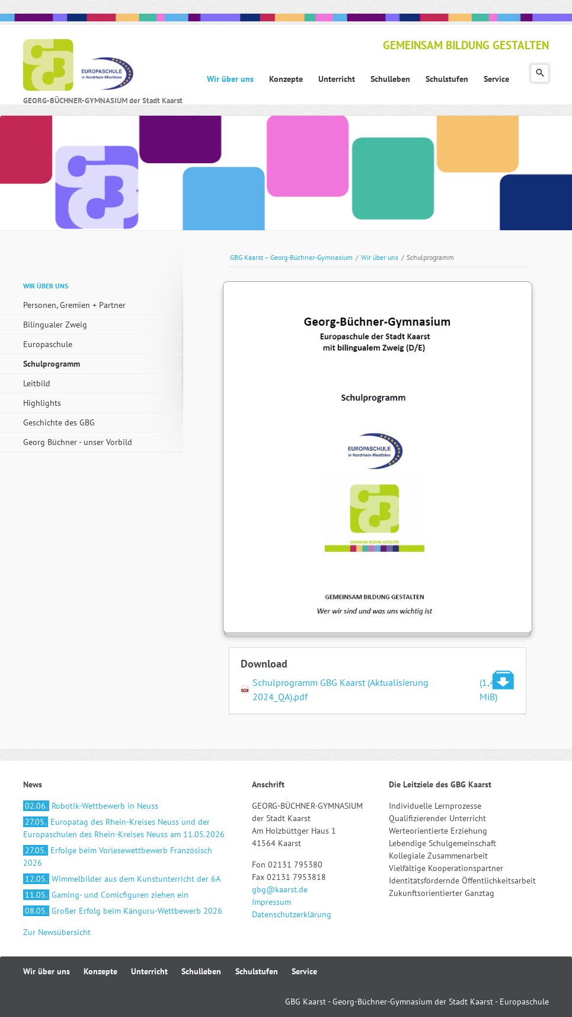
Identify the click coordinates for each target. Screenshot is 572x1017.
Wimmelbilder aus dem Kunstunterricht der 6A (122, 878)
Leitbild (36, 383)
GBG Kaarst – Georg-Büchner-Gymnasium (291, 257)
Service (304, 971)
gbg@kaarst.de (280, 889)
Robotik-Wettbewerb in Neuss (90, 805)
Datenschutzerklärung (291, 914)
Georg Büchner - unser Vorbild (77, 442)
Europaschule (47, 344)
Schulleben (201, 971)
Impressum (271, 902)
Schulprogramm (51, 363)
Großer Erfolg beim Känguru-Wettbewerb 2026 (122, 910)
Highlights (42, 403)
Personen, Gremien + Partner (74, 305)
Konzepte (100, 971)
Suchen (539, 73)
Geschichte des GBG (59, 422)
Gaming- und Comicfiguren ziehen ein (105, 894)
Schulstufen (256, 971)
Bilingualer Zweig (55, 324)
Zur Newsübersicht (57, 932)
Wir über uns (379, 257)
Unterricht (149, 971)
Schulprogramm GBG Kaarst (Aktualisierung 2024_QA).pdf (383, 689)
